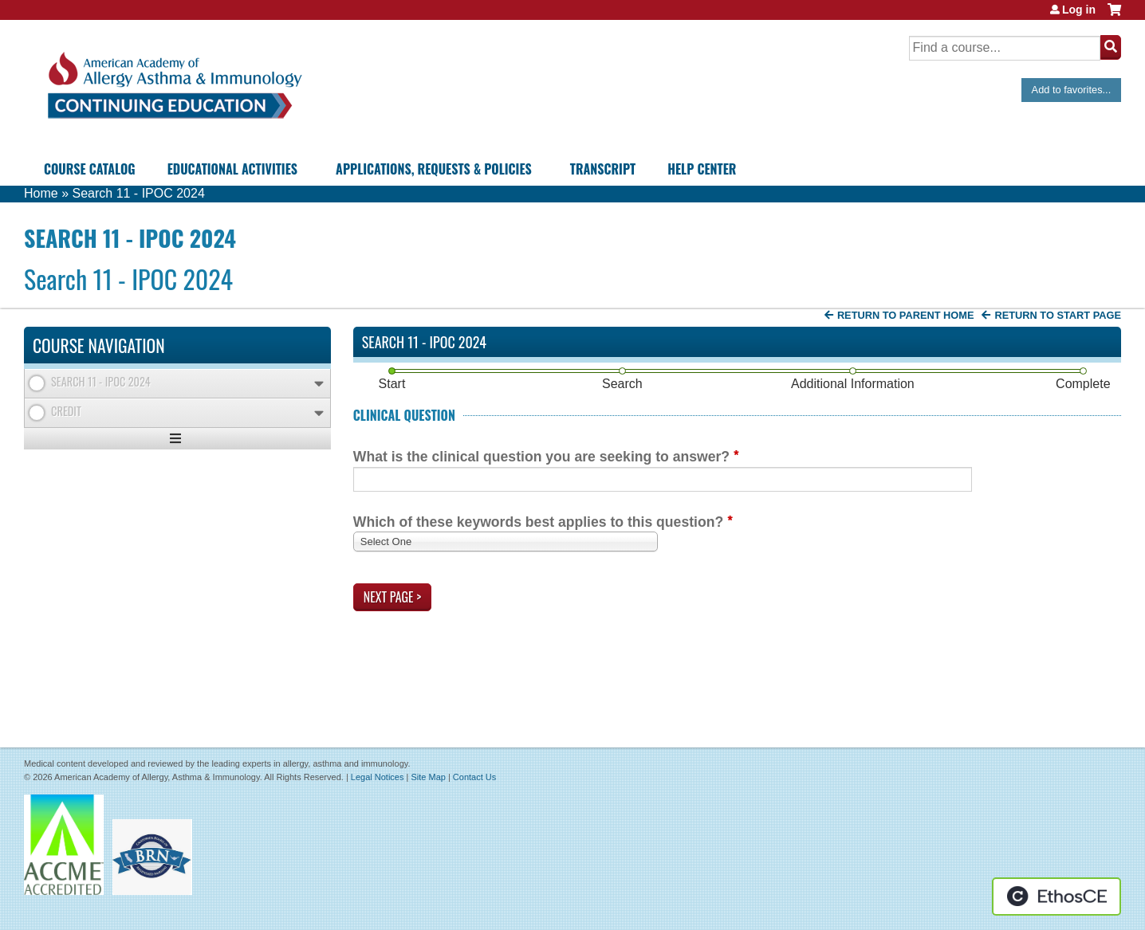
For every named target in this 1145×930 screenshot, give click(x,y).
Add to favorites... (1072, 90)
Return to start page (1057, 315)
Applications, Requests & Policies (434, 169)
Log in (1079, 9)
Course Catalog (90, 169)
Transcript (602, 169)
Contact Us (474, 777)
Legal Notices (377, 777)
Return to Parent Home (905, 315)
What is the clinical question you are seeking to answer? (541, 457)
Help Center (701, 169)
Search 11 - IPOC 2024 (138, 193)
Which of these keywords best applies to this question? (538, 522)
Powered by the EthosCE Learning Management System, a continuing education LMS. (1056, 896)
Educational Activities (232, 169)
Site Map (428, 777)
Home (41, 193)
